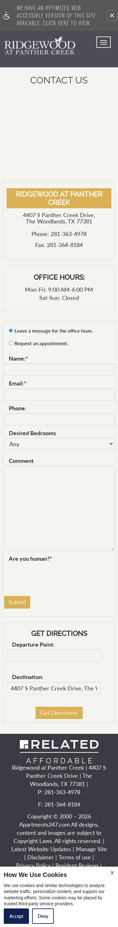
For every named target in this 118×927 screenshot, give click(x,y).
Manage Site (91, 849)
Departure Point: (33, 645)
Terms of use (75, 857)
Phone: (17, 408)
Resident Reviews (77, 865)
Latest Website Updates (41, 849)
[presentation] (52, 576)
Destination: (27, 677)
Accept (16, 916)
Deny (43, 916)
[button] (112, 15)
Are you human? (30, 559)
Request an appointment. (41, 343)
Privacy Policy (33, 865)
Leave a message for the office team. (53, 331)
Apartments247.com (44, 825)
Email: (17, 383)
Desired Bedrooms (32, 433)
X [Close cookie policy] (112, 872)
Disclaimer (40, 857)
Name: (18, 359)
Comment (21, 461)
